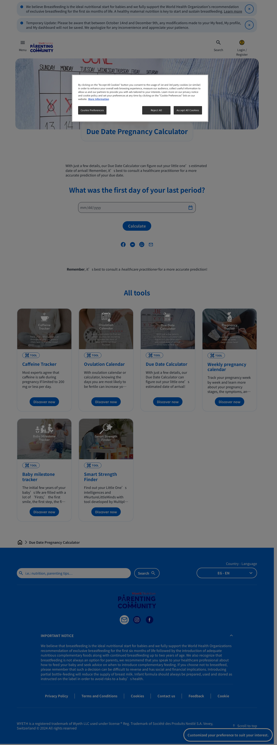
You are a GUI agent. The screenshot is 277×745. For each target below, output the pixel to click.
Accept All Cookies (188, 110)
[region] (140, 98)
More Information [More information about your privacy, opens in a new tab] (98, 99)
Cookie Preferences (92, 110)
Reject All (156, 110)
